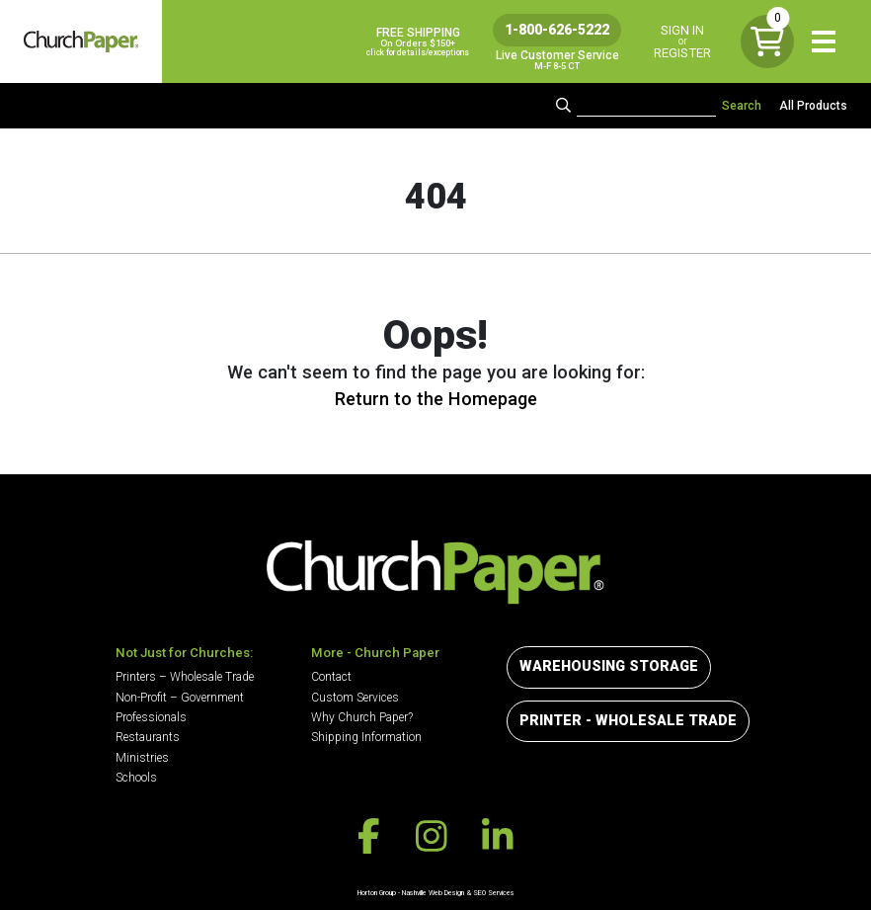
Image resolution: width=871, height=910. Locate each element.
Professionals (151, 717)
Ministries (142, 758)
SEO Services (494, 892)
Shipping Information (366, 737)
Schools (136, 778)
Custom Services (355, 697)
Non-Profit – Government (180, 697)
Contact (331, 677)
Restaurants (148, 737)
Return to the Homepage (436, 398)
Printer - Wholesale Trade (628, 720)
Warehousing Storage (608, 666)
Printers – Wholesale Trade (185, 677)
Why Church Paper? (362, 717)
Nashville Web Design (433, 892)
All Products (813, 106)
